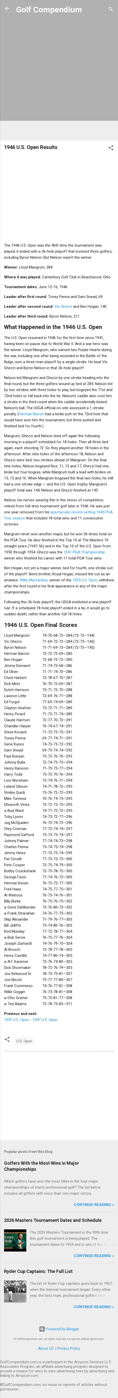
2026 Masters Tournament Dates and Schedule (53, 1220)
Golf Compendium (49, 9)
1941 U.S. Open (16, 1019)
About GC (46, 1348)
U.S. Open (24, 1041)
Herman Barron (31, 414)
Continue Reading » (94, 1204)
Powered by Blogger (59, 1329)
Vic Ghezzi (63, 306)
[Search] (111, 10)
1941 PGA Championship (84, 552)
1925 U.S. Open (84, 580)
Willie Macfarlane (33, 580)
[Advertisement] (59, 78)
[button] (111, 149)
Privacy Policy (68, 1348)
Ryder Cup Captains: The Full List (38, 1271)
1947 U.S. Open (44, 1019)
